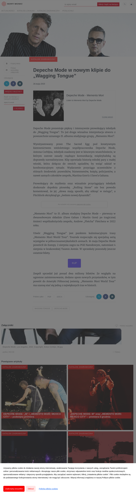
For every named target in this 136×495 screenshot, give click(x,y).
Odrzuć (31, 489)
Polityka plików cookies (48, 489)
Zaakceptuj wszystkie (14, 489)
